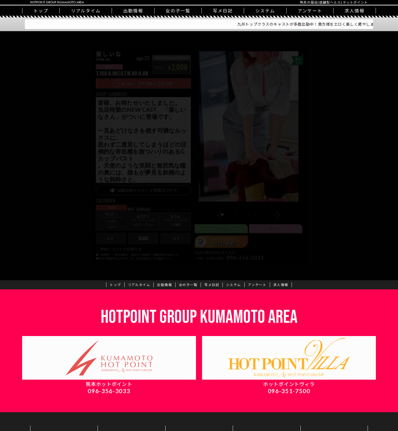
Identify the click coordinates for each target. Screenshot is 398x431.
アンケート (310, 10)
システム (265, 10)
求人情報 (355, 10)
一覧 (178, 11)
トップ (40, 10)
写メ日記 (223, 10)
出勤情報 (133, 10)
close (135, 250)
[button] (224, 224)
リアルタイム (86, 10)
